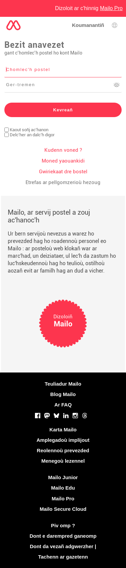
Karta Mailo (63, 429)
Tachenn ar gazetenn (63, 557)
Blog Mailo (63, 394)
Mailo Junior (63, 477)
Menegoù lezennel (63, 461)
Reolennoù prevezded (63, 450)
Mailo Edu (63, 488)
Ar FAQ (63, 404)
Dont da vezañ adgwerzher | (63, 546)
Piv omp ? (63, 525)
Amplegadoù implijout (63, 440)
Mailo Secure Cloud (63, 509)
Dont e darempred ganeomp (63, 536)
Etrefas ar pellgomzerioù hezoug (63, 182)
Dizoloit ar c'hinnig (89, 8)
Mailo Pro (63, 498)
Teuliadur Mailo (63, 384)
